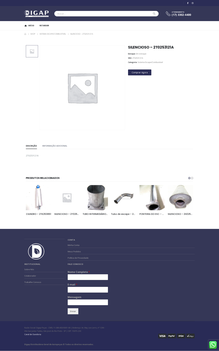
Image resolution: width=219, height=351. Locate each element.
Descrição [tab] (31, 145)
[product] (38, 197)
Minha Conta (73, 245)
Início (29, 25)
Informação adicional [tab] (54, 145)
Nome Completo (79, 272)
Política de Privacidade (78, 258)
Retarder (44, 25)
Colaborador (30, 276)
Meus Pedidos (74, 251)
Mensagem (74, 297)
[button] (189, 178)
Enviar (73, 311)
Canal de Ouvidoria (32, 334)
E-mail (72, 284)
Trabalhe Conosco (32, 282)
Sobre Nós (29, 269)
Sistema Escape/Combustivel (150, 62)
